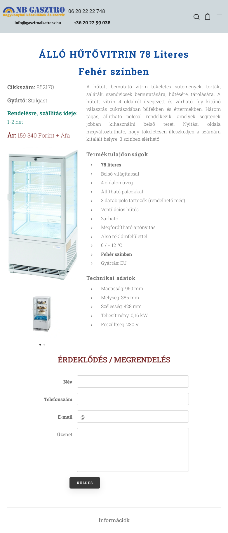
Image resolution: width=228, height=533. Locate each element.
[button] (196, 16)
